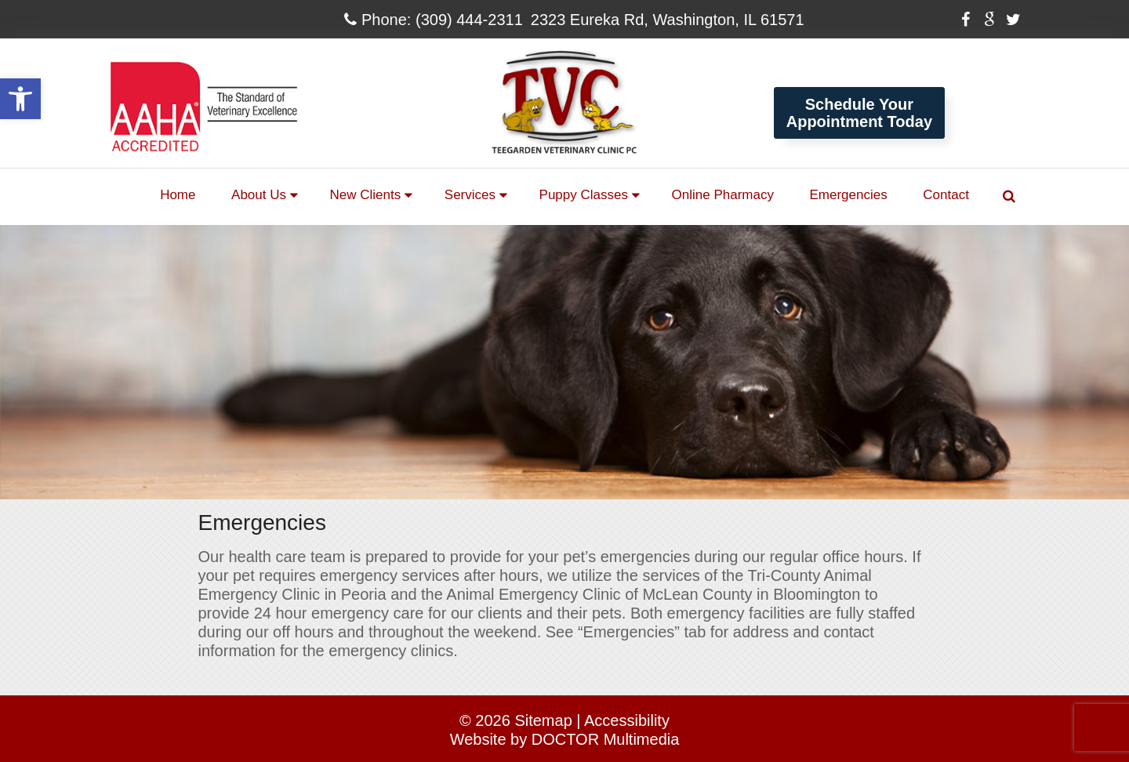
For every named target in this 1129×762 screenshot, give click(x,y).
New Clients (365, 194)
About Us (258, 194)
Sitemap (543, 720)
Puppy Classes (583, 194)
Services (470, 194)
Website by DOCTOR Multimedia (565, 739)
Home (177, 194)
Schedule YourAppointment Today (859, 113)
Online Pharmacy (723, 194)
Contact (946, 194)
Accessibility (627, 720)
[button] (20, 98)
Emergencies (848, 194)
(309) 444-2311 (469, 19)
